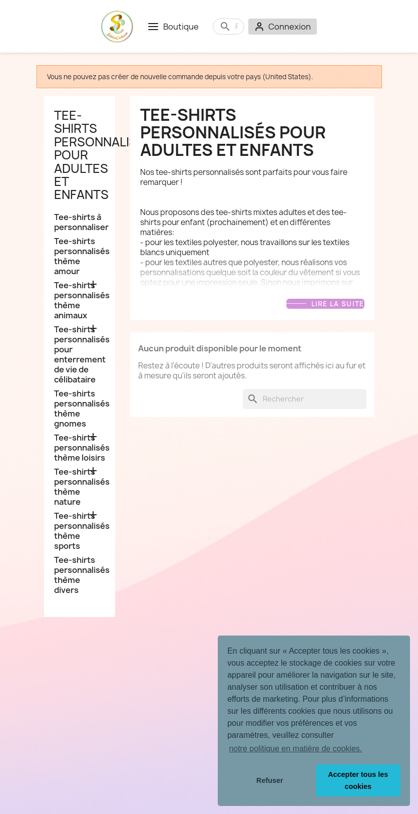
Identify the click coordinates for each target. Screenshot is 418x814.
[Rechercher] (236, 26)
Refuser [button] (269, 780)
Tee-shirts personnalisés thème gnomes (80, 408)
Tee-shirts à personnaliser (80, 222)
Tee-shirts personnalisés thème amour (80, 256)
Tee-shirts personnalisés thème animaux (80, 300)
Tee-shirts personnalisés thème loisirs (80, 448)
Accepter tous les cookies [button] (358, 780)
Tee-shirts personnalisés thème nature (80, 487)
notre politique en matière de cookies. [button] (295, 748)
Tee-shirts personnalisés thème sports (80, 531)
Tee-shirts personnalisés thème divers (80, 575)
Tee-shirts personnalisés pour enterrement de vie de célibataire (80, 354)
